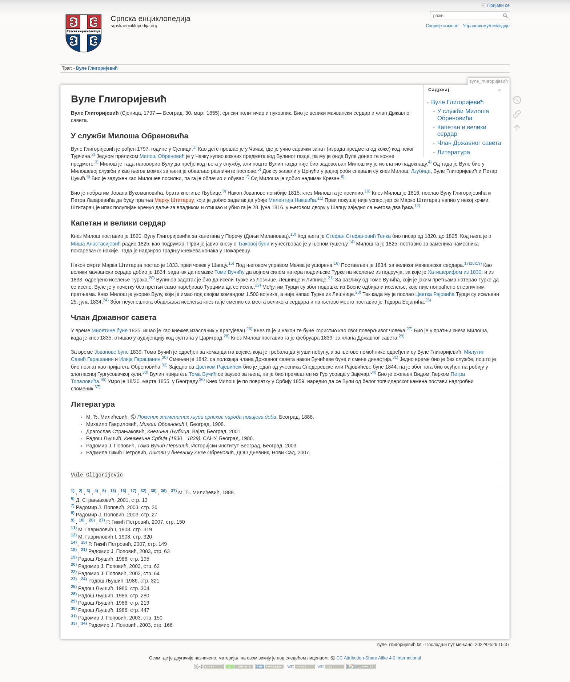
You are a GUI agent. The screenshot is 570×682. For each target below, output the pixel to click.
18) (473, 263)
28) (226, 336)
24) (106, 300)
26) (249, 328)
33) (145, 372)
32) (165, 365)
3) (97, 162)
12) (417, 205)
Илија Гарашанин (139, 359)
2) (93, 154)
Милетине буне (110, 330)
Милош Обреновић (162, 156)
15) (231, 263)
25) (428, 300)
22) (258, 285)
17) (467, 263)
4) (429, 162)
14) (352, 242)
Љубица (421, 171)
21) (331, 278)
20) (152, 278)
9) (224, 191)
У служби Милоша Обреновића (463, 114)
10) (367, 191)
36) (202, 379)
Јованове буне (111, 352)
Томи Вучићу (229, 272)
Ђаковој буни (253, 243)
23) (358, 292)
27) (410, 328)
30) (165, 357)
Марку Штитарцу (173, 200)
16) (337, 263)
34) (373, 372)
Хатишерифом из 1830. (455, 272)
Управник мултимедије (486, 25)
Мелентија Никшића (292, 200)
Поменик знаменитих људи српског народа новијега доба (206, 417)
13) (293, 234)
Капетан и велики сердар (461, 130)
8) (343, 176)
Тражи (506, 15)
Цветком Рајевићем (219, 366)
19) (479, 263)
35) (103, 379)
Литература (453, 152)
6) (88, 176)
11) (320, 198)
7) (247, 176)
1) (195, 147)
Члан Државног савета (469, 142)
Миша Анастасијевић (96, 243)
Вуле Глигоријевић (97, 68)
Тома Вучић (203, 374)
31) (395, 357)
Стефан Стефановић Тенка (358, 236)
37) (97, 387)
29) (401, 336)
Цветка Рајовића (434, 294)
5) (259, 169)
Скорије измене (442, 25)
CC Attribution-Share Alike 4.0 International (378, 658)
